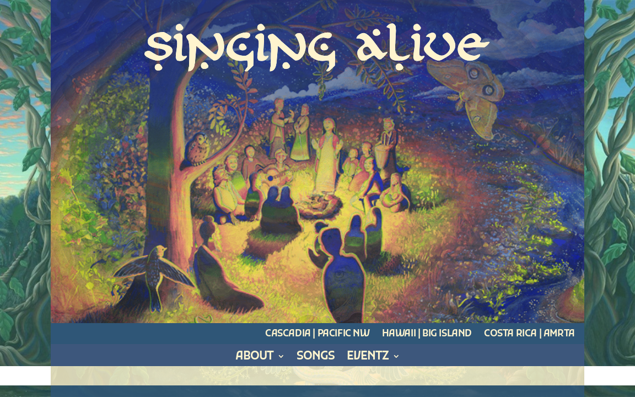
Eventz (368, 358)
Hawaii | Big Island (427, 334)
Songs (316, 358)
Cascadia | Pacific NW (317, 334)
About (254, 358)
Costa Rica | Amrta (529, 334)
